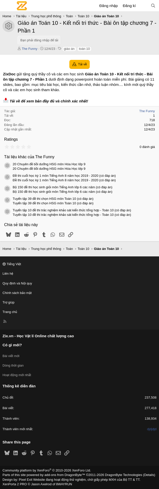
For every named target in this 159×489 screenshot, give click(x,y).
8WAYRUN (64, 484)
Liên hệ (8, 273)
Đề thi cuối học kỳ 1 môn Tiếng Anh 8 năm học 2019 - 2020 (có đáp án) (64, 176)
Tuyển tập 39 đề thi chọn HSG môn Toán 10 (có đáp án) (53, 199)
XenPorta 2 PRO (15, 484)
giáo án (69, 49)
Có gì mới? (12, 345)
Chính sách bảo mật (17, 293)
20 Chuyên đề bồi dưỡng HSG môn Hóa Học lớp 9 (49, 164)
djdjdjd (151, 429)
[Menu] (6, 6)
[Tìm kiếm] (153, 6)
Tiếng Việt (12, 264)
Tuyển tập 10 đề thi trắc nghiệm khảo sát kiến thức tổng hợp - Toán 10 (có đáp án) (72, 210)
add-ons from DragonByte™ (64, 475)
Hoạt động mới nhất (17, 375)
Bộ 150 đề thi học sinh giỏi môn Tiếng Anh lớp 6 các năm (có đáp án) (63, 187)
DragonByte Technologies (123, 475)
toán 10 (84, 49)
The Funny (29, 49)
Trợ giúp (8, 302)
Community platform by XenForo (47, 470)
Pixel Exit (25, 479)
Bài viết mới (11, 356)
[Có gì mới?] (143, 6)
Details (149, 475)
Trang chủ (10, 312)
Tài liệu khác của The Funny (29, 157)
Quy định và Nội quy (17, 283)
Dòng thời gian (13, 365)
